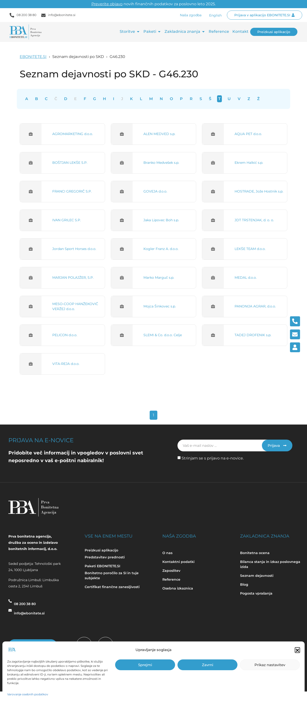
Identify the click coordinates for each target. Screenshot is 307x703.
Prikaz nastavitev (269, 665)
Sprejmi (145, 665)
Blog (244, 584)
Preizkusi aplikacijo (101, 550)
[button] (297, 649)
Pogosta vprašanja (256, 593)
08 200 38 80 (26, 15)
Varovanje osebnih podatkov (27, 694)
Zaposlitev (171, 570)
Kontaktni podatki (178, 562)
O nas (167, 553)
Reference (171, 579)
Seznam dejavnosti (256, 575)
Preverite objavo (107, 4)
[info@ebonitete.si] (10, 612)
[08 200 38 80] (10, 603)
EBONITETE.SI (33, 56)
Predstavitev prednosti (105, 557)
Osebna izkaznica (177, 588)
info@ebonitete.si (62, 15)
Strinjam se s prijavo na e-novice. (213, 458)
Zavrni (207, 665)
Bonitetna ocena (255, 553)
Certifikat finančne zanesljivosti (112, 587)
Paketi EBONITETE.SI (102, 566)
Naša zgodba (190, 15)
